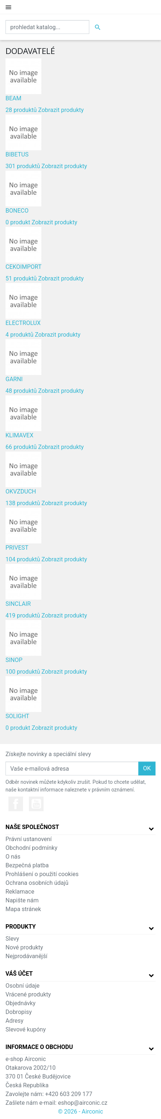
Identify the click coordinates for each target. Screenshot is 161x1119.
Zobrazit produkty (61, 110)
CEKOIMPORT (23, 266)
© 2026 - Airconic (80, 1111)
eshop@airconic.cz (82, 1102)
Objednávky (20, 1003)
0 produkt (17, 222)
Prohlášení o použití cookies (42, 874)
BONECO (17, 210)
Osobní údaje (22, 985)
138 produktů (22, 503)
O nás (12, 856)
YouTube (36, 804)
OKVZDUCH (20, 491)
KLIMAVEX (19, 435)
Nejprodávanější (26, 956)
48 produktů (21, 390)
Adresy (14, 1020)
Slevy (12, 938)
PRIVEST (17, 547)
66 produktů (21, 447)
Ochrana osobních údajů (36, 882)
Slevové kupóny (25, 1029)
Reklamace (19, 891)
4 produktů (19, 334)
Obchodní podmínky (31, 847)
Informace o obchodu (39, 1047)
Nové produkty (24, 947)
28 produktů (21, 110)
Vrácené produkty (28, 994)
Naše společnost (32, 827)
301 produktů (22, 166)
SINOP (13, 660)
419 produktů (22, 615)
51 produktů (21, 278)
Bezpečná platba (27, 865)
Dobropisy (18, 1011)
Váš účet (19, 973)
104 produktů (22, 559)
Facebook (15, 804)
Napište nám (22, 900)
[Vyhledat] (47, 27)
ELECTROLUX (23, 323)
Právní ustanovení (28, 839)
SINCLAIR (18, 603)
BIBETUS (17, 154)
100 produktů (22, 671)
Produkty (20, 926)
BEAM (13, 98)
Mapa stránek (23, 909)
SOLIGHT (17, 716)
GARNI (14, 379)
